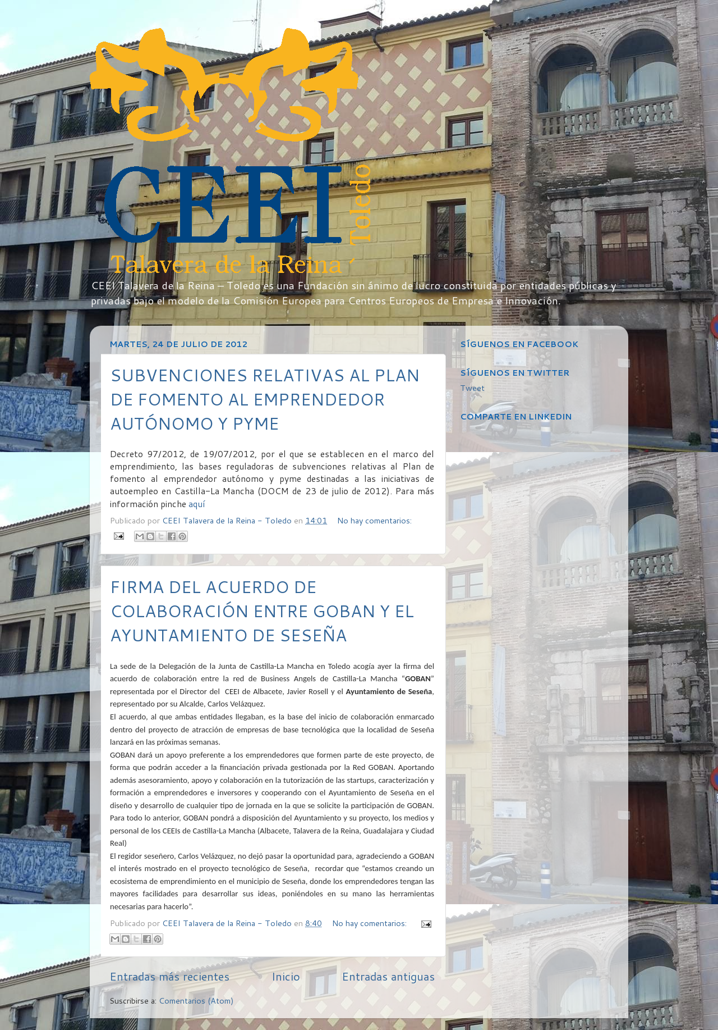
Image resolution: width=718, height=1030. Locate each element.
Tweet (472, 388)
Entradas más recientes (169, 976)
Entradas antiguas (388, 976)
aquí (196, 504)
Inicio (285, 976)
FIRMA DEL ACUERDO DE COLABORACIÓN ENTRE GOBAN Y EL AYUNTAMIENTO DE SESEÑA (262, 611)
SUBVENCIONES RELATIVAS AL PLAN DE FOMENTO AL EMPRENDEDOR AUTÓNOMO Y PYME (265, 399)
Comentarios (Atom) (196, 1000)
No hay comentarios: (374, 520)
